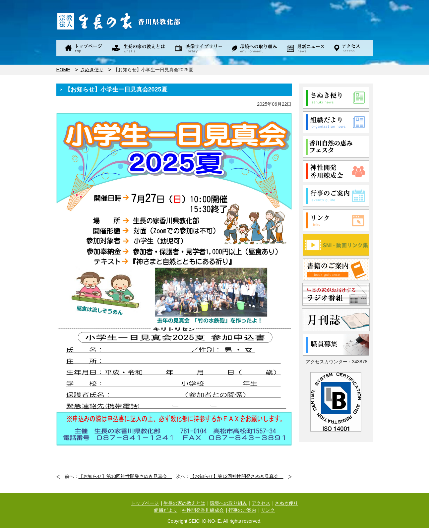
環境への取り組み (228, 503)
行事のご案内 (242, 510)
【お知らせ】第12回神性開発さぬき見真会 (236, 476)
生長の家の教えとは (184, 503)
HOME (63, 69)
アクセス (261, 503)
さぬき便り (91, 69)
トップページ (145, 503)
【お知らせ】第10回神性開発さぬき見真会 (125, 476)
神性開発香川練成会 (203, 510)
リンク (268, 510)
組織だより (165, 510)
